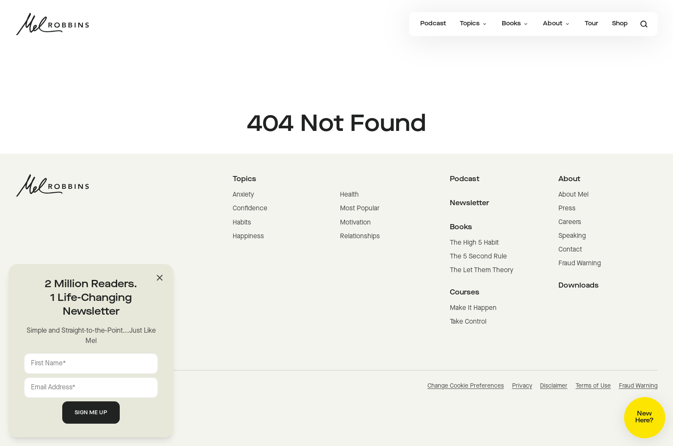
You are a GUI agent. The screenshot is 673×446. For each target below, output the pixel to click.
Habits (242, 222)
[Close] (160, 278)
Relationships (360, 236)
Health (349, 194)
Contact (570, 249)
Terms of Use (593, 386)
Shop (620, 24)
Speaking (572, 236)
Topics (474, 24)
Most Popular (359, 208)
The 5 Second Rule (478, 256)
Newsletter (469, 203)
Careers (569, 222)
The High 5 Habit (474, 243)
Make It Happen (473, 308)
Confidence (250, 208)
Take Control (468, 322)
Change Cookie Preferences (465, 386)
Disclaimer (553, 386)
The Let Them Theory (481, 270)
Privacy (522, 386)
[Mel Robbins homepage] (52, 24)
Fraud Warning (579, 263)
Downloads (578, 285)
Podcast (433, 24)
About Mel (573, 194)
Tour (591, 24)
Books (515, 24)
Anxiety (243, 194)
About (557, 24)
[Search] (644, 24)
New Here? (644, 417)
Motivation (355, 222)
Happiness (248, 236)
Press (567, 208)
